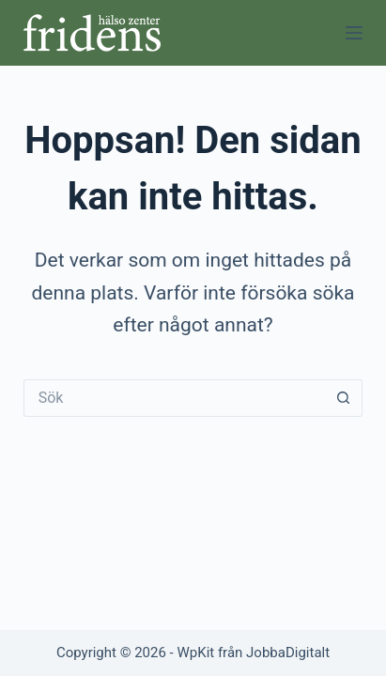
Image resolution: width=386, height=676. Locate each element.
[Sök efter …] (174, 398)
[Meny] (354, 32)
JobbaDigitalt (288, 652)
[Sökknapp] (344, 398)
